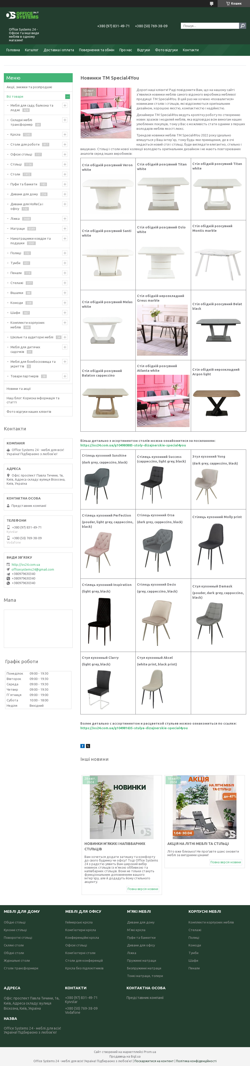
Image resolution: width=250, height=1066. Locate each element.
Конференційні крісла (82, 937)
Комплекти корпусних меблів (27, 325)
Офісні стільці (21, 154)
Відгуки (143, 50)
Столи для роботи (25, 144)
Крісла (15, 134)
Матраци (17, 228)
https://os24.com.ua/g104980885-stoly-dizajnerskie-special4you (133, 445)
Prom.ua (150, 1052)
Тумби (15, 263)
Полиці (15, 253)
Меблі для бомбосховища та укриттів (33, 364)
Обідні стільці (15, 922)
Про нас (125, 50)
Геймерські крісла (79, 922)
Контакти (191, 50)
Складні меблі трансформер (21, 122)
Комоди (16, 302)
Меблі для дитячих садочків (25, 349)
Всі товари (15, 96)
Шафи (15, 312)
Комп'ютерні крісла (80, 930)
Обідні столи (14, 953)
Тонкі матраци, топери (145, 976)
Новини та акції (19, 388)
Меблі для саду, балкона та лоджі (31, 108)
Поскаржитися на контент (154, 1061)
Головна (13, 50)
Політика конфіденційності (196, 1061)
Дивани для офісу (141, 945)
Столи (15, 174)
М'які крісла (136, 930)
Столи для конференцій (84, 960)
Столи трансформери (21, 968)
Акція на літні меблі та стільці (198, 844)
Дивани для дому (24, 194)
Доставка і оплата (59, 50)
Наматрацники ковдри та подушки (30, 241)
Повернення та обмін (96, 50)
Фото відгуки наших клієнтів (29, 411)
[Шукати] (242, 26)
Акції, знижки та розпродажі (29, 87)
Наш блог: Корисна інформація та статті (33, 400)
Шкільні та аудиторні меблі (31, 337)
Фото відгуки (166, 50)
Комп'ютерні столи (80, 953)
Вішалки (16, 292)
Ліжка (15, 218)
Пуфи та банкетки (141, 937)
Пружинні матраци (141, 960)
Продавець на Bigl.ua (125, 1056)
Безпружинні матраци (144, 968)
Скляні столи (14, 945)
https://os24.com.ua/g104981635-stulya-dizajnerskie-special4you (134, 728)
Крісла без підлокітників (84, 968)
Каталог (32, 50)
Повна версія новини (143, 889)
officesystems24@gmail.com (32, 569)
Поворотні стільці (18, 937)
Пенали (16, 273)
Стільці (16, 164)
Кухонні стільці (15, 930)
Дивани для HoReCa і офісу (26, 206)
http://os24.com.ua (26, 564)
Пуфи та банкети (23, 184)
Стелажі (16, 283)
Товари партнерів (24, 376)
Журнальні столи (17, 960)
